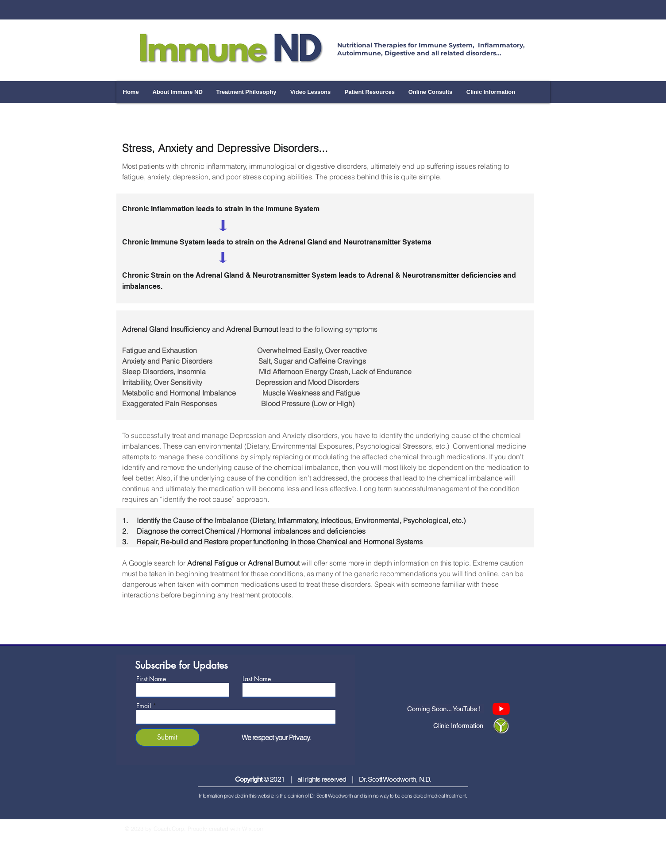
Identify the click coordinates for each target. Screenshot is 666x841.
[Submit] (167, 737)
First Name (151, 679)
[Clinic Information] (459, 725)
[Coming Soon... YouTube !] (445, 708)
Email (143, 706)
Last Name (257, 679)
